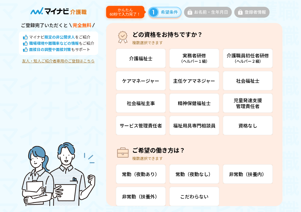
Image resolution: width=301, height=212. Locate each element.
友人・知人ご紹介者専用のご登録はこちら (58, 61)
